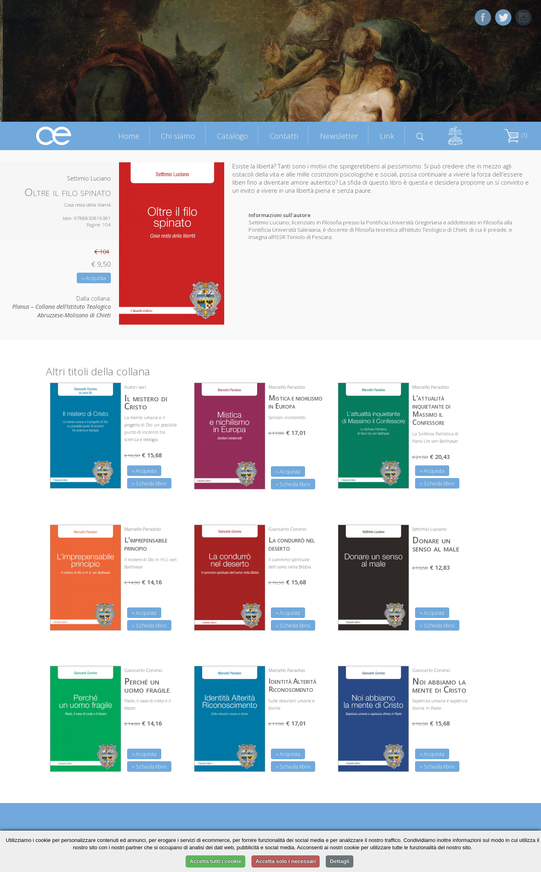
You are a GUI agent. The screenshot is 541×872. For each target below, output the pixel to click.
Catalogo (232, 136)
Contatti (284, 136)
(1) (515, 135)
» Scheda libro (149, 483)
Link (387, 136)
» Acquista (94, 278)
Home (128, 136)
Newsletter (339, 136)
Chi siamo (178, 136)
